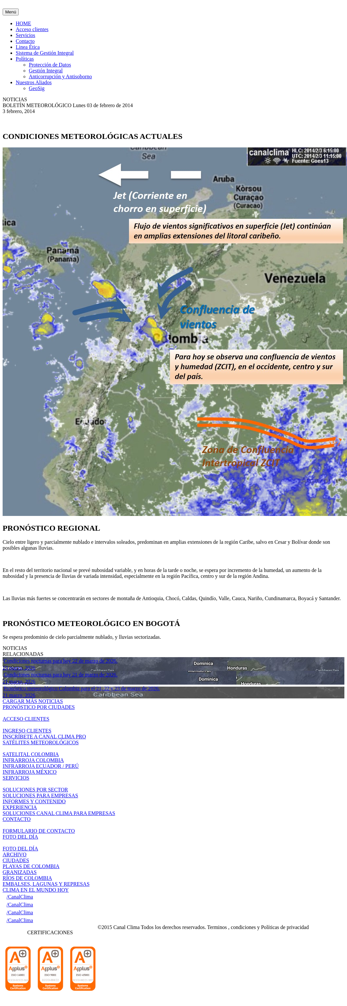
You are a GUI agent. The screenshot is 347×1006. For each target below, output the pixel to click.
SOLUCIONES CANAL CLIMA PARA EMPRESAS (59, 813)
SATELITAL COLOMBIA (31, 754)
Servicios (25, 35)
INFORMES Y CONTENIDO (34, 801)
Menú (10, 11)
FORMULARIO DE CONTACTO (39, 831)
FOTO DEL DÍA (20, 848)
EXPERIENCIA (20, 807)
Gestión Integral (46, 70)
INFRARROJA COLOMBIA (33, 760)
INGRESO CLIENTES (27, 730)
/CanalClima (20, 897)
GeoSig (37, 88)
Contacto (25, 41)
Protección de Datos (50, 64)
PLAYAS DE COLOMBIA (31, 866)
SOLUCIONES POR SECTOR (35, 789)
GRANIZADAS (20, 872)
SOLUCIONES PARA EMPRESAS (40, 795)
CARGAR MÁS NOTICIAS (33, 701)
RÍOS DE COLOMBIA (27, 878)
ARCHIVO (15, 854)
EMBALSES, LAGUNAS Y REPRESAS (46, 884)
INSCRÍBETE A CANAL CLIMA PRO (44, 736)
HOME (23, 23)
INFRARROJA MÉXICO (30, 772)
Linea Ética (28, 47)
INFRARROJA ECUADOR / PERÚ (41, 766)
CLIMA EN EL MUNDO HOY (36, 890)
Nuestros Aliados (34, 82)
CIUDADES (16, 860)
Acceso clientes (32, 29)
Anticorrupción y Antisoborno (60, 76)
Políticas (25, 59)
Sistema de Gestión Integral (45, 53)
